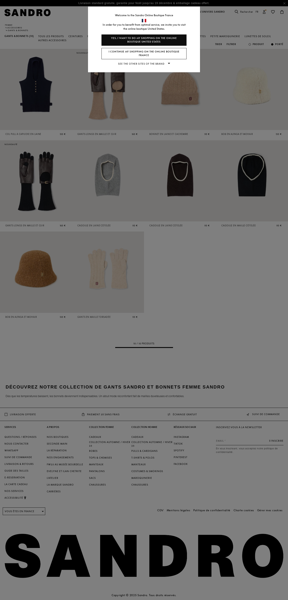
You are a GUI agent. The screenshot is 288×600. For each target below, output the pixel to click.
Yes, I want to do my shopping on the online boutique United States (144, 40)
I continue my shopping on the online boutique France (144, 53)
